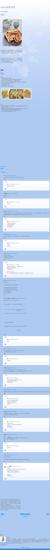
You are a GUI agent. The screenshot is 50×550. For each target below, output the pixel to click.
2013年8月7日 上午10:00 (12, 253)
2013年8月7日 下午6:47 (11, 389)
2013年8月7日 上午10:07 (14, 243)
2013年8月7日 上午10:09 (14, 184)
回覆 (5, 179)
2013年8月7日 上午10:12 (11, 280)
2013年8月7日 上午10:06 (14, 264)
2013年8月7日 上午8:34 (12, 211)
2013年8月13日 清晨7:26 (14, 445)
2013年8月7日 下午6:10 (11, 367)
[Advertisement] (25, 3)
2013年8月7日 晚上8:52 (14, 398)
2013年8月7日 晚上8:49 (14, 339)
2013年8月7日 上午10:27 (20, 298)
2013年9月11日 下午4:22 (16, 466)
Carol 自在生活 (8, 7)
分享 (2, 168)
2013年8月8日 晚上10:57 (12, 434)
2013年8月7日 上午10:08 (14, 202)
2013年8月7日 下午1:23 (11, 348)
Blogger (27, 547)
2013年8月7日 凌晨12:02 (11, 175)
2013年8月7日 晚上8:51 (14, 377)
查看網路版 (25, 516)
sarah (4, 58)
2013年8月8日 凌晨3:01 (11, 411)
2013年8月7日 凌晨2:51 (12, 193)
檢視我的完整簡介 (4, 544)
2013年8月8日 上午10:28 (14, 421)
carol (8, 466)
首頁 (25, 514)
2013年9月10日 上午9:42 (12, 455)
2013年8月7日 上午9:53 (11, 234)
